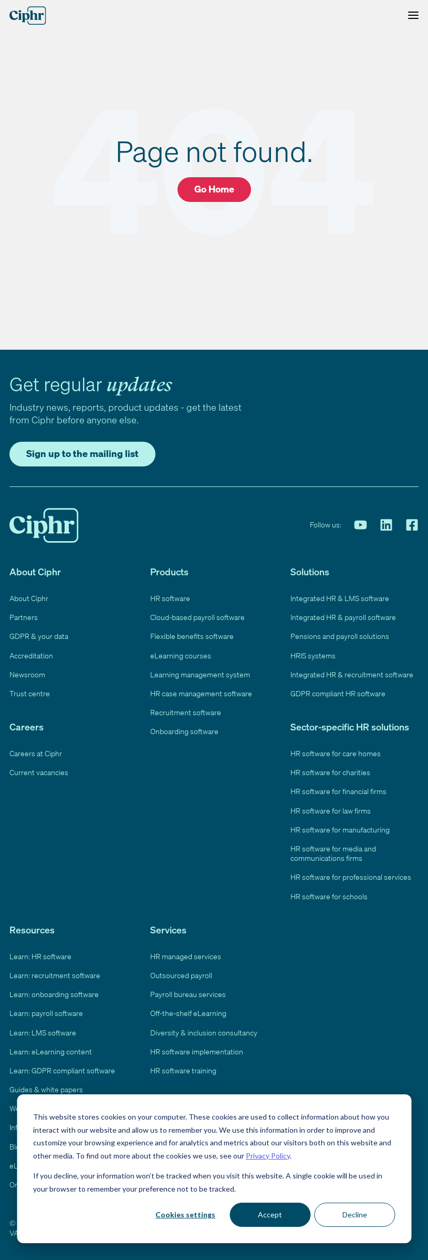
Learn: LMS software (43, 1031)
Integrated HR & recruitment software (351, 672)
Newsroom (27, 672)
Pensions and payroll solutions (340, 634)
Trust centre (28, 691)
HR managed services (186, 954)
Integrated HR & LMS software (340, 596)
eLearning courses (180, 653)
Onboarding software (184, 729)
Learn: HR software (41, 954)
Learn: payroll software (46, 1011)
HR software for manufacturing (340, 828)
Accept (270, 1214)
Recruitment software (185, 710)
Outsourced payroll (181, 973)
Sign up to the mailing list (84, 451)
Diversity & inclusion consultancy (203, 1031)
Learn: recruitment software (54, 973)
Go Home (214, 189)
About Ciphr (28, 596)
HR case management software (201, 691)
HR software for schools (329, 894)
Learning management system (199, 672)
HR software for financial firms (339, 789)
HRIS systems (313, 653)
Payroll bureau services (188, 992)
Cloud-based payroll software (197, 615)
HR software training (183, 1068)
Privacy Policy (268, 1155)
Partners (23, 615)
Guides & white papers (46, 1087)
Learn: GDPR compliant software (63, 1068)
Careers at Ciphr (36, 751)
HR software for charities (330, 770)
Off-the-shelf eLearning (187, 1011)
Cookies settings (185, 1214)
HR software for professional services (351, 875)
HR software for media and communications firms (334, 851)
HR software (170, 596)
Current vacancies (39, 770)
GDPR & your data (39, 634)
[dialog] (214, 1168)
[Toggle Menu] (411, 15)
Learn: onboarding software (54, 992)
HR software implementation (196, 1049)
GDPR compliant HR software (339, 691)
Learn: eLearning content (50, 1049)
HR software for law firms (331, 809)
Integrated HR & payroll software (343, 615)
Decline (354, 1214)
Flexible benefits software (191, 634)
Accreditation (30, 653)
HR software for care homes (336, 751)
